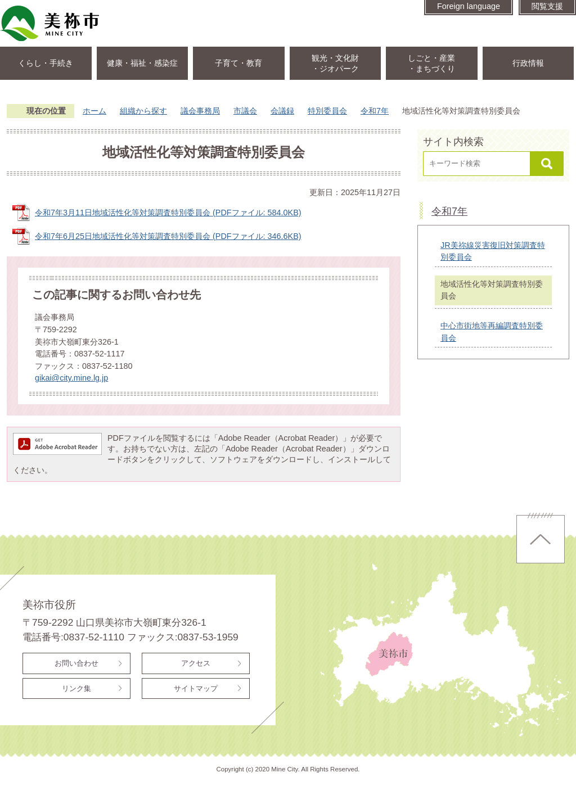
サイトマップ (196, 688)
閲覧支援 (547, 6)
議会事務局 (200, 110)
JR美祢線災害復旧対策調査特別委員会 (492, 251)
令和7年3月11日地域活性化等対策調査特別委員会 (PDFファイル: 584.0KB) (168, 212)
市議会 (245, 110)
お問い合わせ (76, 663)
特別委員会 (327, 110)
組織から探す (143, 110)
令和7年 (375, 110)
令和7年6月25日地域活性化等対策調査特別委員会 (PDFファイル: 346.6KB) (168, 236)
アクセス (195, 663)
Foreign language (468, 6)
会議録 (282, 110)
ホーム (94, 110)
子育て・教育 (238, 62)
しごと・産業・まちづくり (431, 63)
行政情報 (528, 62)
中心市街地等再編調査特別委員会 (491, 331)
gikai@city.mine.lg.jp (71, 377)
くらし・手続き (45, 62)
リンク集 (76, 688)
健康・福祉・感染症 (142, 62)
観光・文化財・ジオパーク (335, 63)
